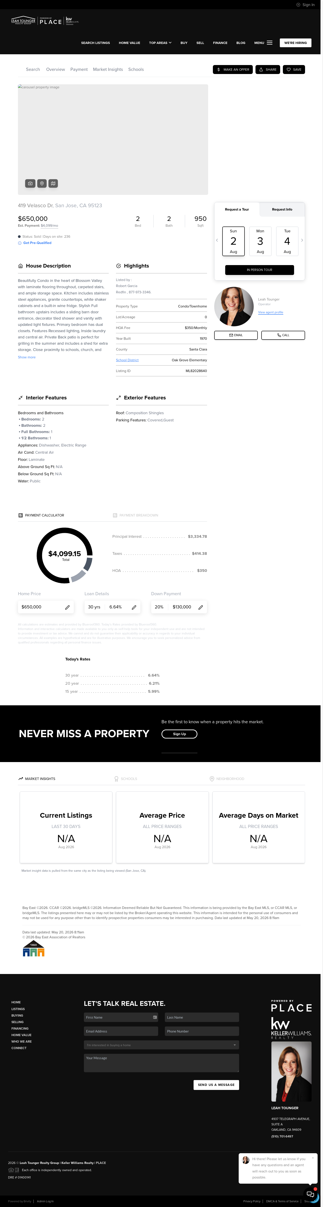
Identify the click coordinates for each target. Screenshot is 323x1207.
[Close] (313, 1158)
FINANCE (220, 43)
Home (16, 1002)
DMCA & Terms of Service (282, 1201)
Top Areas (160, 43)
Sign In (305, 4)
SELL (200, 43)
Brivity (27, 1201)
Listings (18, 1009)
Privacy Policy (251, 1201)
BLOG (240, 43)
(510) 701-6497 (282, 1136)
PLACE (101, 1163)
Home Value (129, 43)
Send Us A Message (216, 1085)
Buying (17, 1015)
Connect (18, 1048)
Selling (17, 1022)
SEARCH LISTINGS (95, 43)
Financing (19, 1029)
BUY (184, 43)
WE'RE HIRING (295, 43)
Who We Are (21, 1042)
